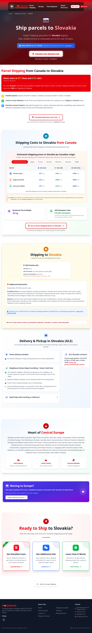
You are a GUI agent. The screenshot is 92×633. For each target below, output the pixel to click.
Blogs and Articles (44, 616)
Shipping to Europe (20, 13)
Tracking (58, 610)
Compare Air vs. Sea (59, 122)
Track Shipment (52, 6)
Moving (41, 6)
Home (10, 13)
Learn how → (69, 45)
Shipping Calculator (62, 608)
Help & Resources (65, 7)
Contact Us (41, 613)
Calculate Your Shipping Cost (46, 54)
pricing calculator (27, 199)
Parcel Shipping (32, 7)
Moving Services (61, 613)
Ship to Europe (43, 610)
